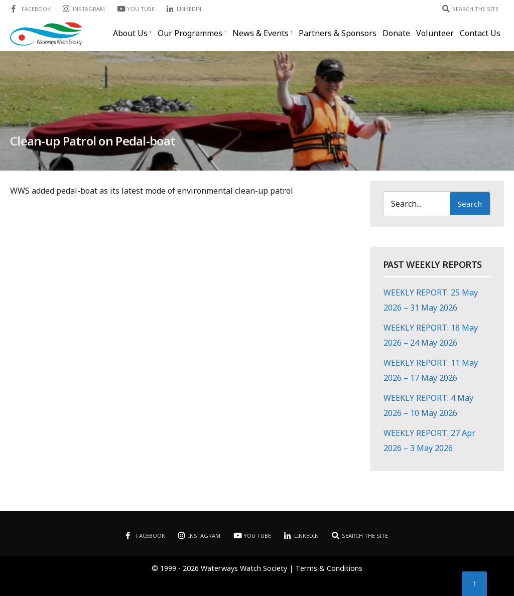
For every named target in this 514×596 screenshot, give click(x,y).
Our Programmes (190, 33)
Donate (396, 33)
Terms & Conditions (329, 568)
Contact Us (480, 33)
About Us (130, 33)
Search (470, 204)
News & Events (260, 33)
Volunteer (435, 33)
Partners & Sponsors (337, 33)
